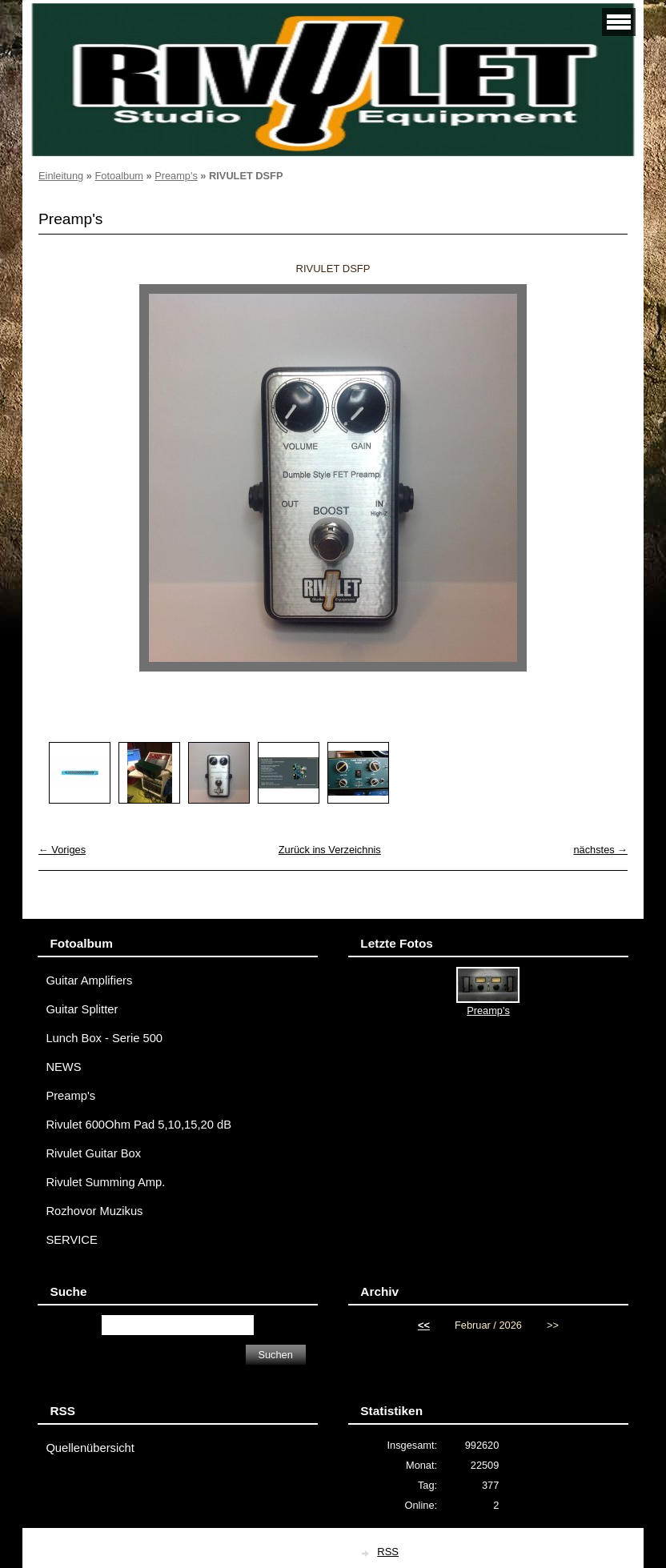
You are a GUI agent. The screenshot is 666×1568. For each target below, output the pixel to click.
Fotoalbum (118, 176)
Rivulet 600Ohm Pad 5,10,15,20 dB (138, 1124)
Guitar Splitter (82, 1009)
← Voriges (62, 850)
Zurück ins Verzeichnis (330, 850)
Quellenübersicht (90, 1448)
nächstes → (600, 850)
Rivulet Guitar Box (93, 1153)
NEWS (63, 1067)
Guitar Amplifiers (89, 980)
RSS (388, 1552)
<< (424, 1325)
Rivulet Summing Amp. (105, 1182)
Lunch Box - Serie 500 (104, 1038)
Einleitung (60, 176)
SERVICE (71, 1239)
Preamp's (176, 176)
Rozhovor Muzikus (94, 1211)
